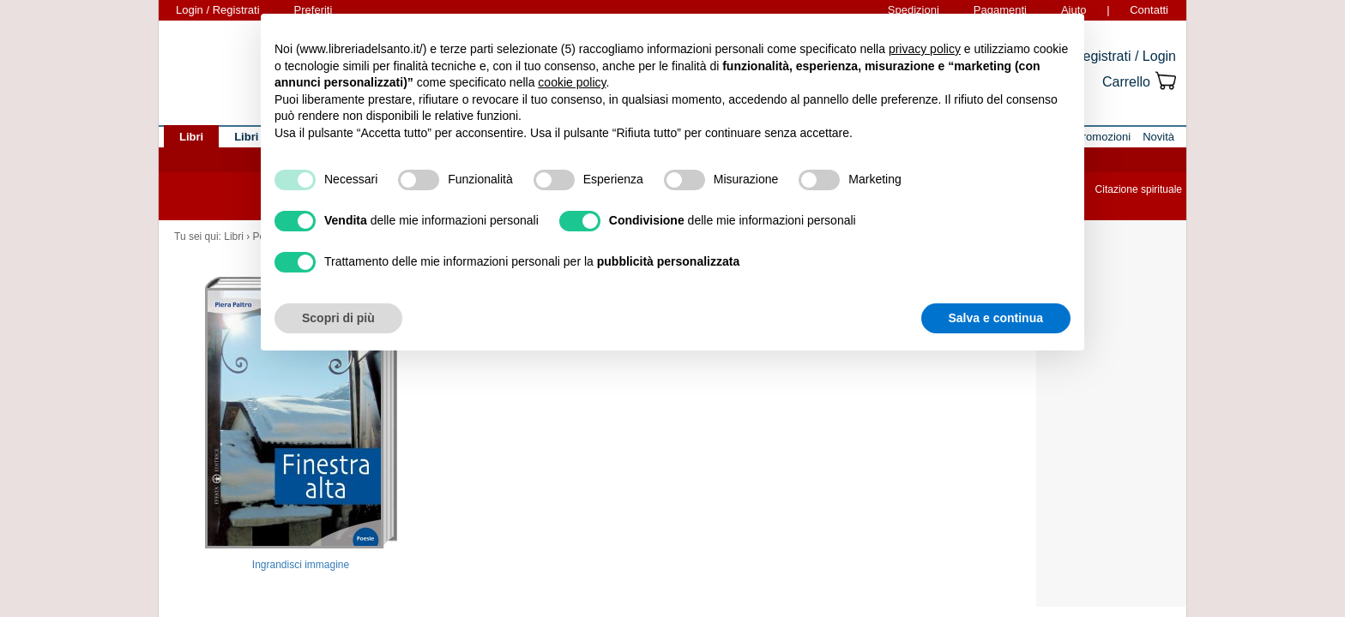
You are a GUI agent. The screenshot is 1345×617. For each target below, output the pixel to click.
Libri (234, 237)
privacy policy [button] (925, 49)
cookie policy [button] (572, 82)
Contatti (1149, 9)
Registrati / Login (1124, 56)
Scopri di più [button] (338, 318)
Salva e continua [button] (996, 318)
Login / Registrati (218, 9)
